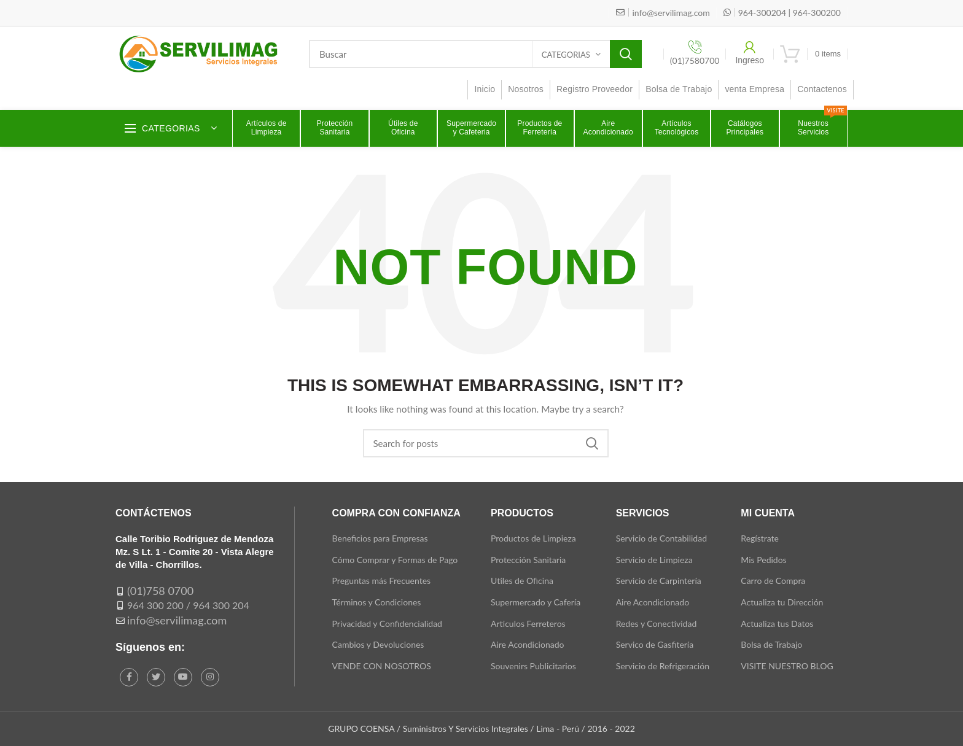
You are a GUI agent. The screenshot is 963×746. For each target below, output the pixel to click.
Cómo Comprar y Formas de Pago (395, 559)
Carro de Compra (773, 580)
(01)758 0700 (160, 590)
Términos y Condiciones (376, 602)
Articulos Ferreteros (528, 623)
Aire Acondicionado (527, 644)
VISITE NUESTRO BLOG (787, 666)
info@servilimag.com (177, 620)
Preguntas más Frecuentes (381, 580)
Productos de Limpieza (533, 538)
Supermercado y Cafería (535, 602)
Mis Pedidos (763, 559)
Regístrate (760, 538)
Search (626, 54)
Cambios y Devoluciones (378, 644)
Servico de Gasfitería (655, 644)
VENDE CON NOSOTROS (381, 666)
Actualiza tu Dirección (782, 602)
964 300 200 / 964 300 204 (188, 605)
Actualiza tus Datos (777, 623)
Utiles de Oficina (522, 580)
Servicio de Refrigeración (662, 666)
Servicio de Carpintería (658, 580)
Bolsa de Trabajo (771, 644)
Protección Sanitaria (528, 559)
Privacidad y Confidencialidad (387, 623)
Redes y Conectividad (656, 623)
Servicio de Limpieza (654, 559)
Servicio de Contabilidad (661, 538)
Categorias (566, 55)
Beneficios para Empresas (380, 538)
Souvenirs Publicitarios (533, 666)
